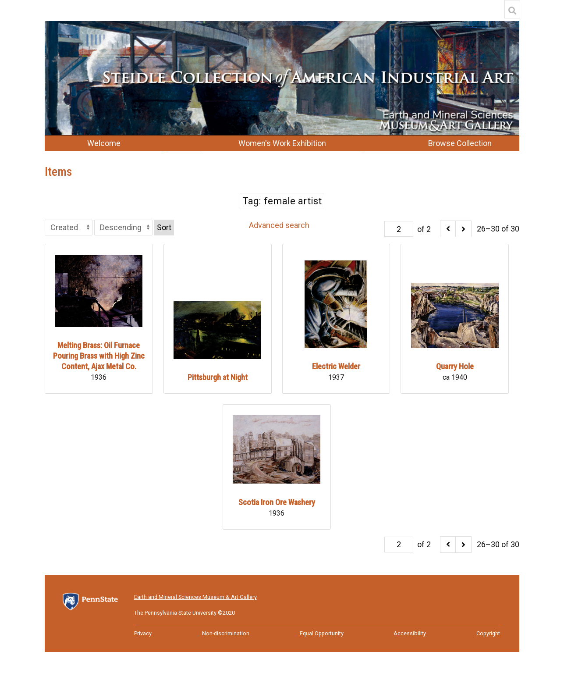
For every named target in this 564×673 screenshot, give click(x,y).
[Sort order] (123, 227)
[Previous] (448, 229)
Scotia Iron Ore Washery (276, 502)
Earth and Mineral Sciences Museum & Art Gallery (195, 597)
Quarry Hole (455, 366)
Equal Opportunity (322, 633)
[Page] (398, 229)
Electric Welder (336, 366)
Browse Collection (460, 143)
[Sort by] (68, 227)
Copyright (488, 633)
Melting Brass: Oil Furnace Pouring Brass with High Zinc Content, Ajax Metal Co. (99, 356)
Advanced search (279, 225)
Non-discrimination (225, 633)
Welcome (104, 143)
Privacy (143, 633)
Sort (164, 227)
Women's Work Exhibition (282, 143)
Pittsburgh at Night (218, 377)
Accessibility (410, 633)
